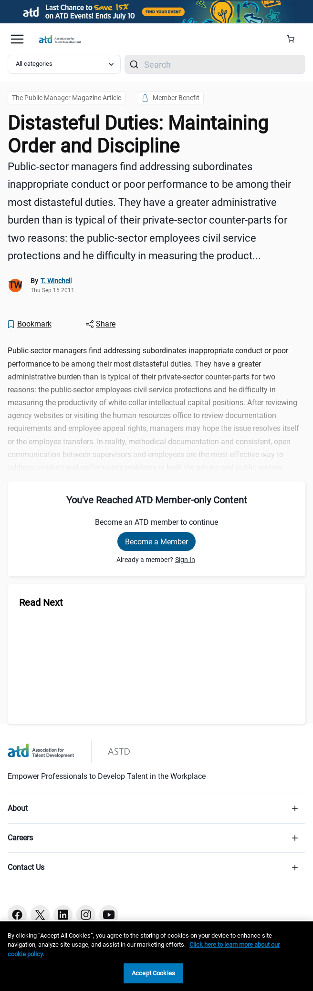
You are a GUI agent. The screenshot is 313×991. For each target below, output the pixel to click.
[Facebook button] (17, 914)
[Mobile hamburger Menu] (17, 39)
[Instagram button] (85, 914)
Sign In (185, 559)
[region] (156, 956)
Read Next (41, 602)
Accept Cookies (153, 973)
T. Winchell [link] (56, 281)
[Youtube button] (108, 914)
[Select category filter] (64, 64)
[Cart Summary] (294, 39)
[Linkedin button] (63, 914)
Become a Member (156, 541)
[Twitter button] (40, 914)
